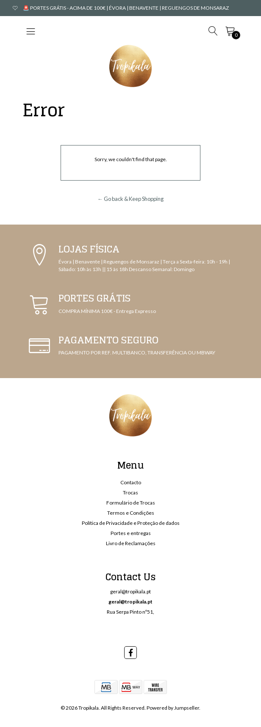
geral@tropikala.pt (130, 591)
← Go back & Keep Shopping (130, 198)
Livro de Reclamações (130, 543)
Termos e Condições (130, 513)
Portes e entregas (131, 533)
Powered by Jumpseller (173, 708)
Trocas (130, 492)
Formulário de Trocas (130, 502)
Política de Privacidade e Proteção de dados (131, 523)
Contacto (130, 482)
